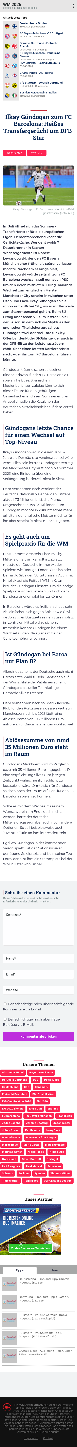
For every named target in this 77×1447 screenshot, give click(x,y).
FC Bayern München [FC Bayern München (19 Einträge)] (38, 1115)
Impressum (31, 1438)
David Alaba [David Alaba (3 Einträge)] (51, 1079)
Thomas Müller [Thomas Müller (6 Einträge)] (60, 1173)
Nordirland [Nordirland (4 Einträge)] (9, 1159)
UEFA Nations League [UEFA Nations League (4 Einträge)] (58, 1180)
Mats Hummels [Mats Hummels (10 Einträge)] (55, 1144)
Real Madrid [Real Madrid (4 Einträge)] (34, 1166)
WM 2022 (36, 152)
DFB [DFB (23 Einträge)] (26, 1087)
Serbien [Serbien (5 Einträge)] (24, 1173)
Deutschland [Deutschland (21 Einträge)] (10, 1087)
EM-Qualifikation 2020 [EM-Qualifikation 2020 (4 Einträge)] (16, 1101)
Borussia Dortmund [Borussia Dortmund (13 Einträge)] (14, 1079)
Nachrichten (14, 152)
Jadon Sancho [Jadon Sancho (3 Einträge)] (11, 1122)
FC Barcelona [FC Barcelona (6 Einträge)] (11, 1115)
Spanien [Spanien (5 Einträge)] (39, 1173)
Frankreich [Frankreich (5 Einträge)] (64, 1115)
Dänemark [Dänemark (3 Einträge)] (41, 1087)
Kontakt (48, 1438)
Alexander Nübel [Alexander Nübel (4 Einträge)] (13, 1072)
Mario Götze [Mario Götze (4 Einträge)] (31, 1144)
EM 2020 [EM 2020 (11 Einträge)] (42, 1101)
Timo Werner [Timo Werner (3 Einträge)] (10, 1180)
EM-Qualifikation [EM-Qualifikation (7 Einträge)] (43, 1094)
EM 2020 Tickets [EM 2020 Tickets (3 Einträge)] (12, 1108)
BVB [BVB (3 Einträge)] (35, 1079)
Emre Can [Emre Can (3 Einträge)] (35, 1108)
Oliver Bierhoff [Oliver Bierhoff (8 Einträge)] (31, 1159)
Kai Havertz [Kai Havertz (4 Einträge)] (32, 1130)
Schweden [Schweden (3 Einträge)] (54, 1166)
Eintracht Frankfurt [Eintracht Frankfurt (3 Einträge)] (14, 1094)
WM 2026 (12, 4)
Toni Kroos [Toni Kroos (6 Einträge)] (31, 1180)
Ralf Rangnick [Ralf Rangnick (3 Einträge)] (11, 1166)
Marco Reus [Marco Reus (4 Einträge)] (10, 1144)
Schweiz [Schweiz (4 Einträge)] (7, 1173)
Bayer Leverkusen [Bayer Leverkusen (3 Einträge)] (41, 1072)
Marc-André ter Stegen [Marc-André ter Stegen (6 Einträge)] (41, 1137)
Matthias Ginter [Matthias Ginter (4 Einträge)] (12, 1151)
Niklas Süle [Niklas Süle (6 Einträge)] (57, 1151)
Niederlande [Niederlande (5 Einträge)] (36, 1151)
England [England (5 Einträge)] (52, 1108)
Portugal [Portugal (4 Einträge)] (52, 1159)
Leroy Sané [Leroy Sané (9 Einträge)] (53, 1130)
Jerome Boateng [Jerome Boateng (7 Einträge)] (37, 1122)
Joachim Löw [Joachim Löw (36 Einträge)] (61, 1122)
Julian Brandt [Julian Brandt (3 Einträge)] (10, 1130)
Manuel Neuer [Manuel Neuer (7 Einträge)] (11, 1137)
